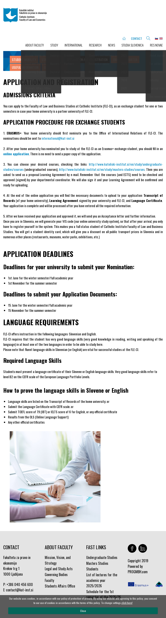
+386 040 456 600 (19, 584)
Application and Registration (87, 59)
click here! (126, 603)
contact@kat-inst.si (19, 589)
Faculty (49, 580)
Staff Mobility (51, 59)
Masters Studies (97, 563)
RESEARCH (95, 45)
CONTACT (136, 38)
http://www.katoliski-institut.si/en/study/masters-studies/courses (102, 169)
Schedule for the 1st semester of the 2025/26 (103, 594)
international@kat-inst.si (58, 138)
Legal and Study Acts (59, 568)
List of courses (54, 67)
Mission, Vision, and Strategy (58, 560)
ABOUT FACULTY (34, 45)
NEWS (111, 45)
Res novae (156, 45)
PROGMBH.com (138, 571)
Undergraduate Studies (101, 557)
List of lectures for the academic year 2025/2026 (101, 580)
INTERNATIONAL (74, 45)
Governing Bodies (56, 574)
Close (83, 611)
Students (92, 569)
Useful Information (25, 67)
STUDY (54, 45)
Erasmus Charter (125, 59)
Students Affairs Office (60, 586)
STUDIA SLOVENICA (132, 45)
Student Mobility (24, 59)
